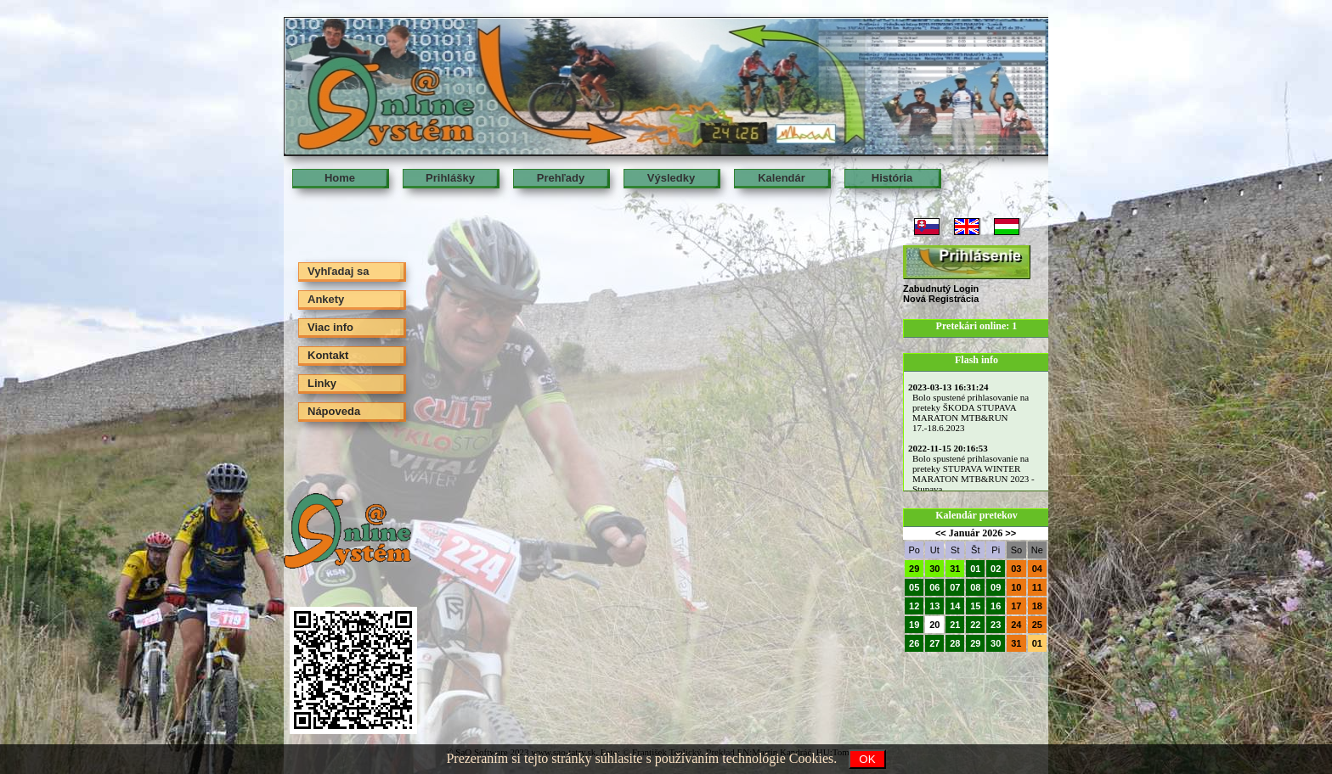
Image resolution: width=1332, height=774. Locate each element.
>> (1010, 533)
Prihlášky (450, 177)
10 (1016, 587)
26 (914, 643)
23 (996, 625)
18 (1037, 606)
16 (996, 606)
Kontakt (328, 355)
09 (996, 587)
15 (975, 606)
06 (934, 587)
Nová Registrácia (941, 299)
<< (940, 533)
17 (1016, 606)
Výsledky (671, 177)
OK (867, 759)
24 (1016, 625)
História (892, 177)
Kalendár (781, 177)
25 (1037, 625)
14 (955, 606)
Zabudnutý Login (941, 288)
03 (1016, 569)
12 (914, 606)
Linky (322, 383)
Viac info (330, 327)
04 (1037, 569)
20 (934, 625)
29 (914, 569)
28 (955, 643)
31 (955, 569)
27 (934, 643)
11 (1037, 587)
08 (975, 587)
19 (914, 625)
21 (955, 625)
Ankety (326, 299)
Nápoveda (334, 411)
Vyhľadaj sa (338, 271)
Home (340, 177)
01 (975, 569)
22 (975, 625)
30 (934, 569)
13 (934, 606)
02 (996, 569)
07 (955, 587)
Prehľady (560, 177)
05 (914, 587)
